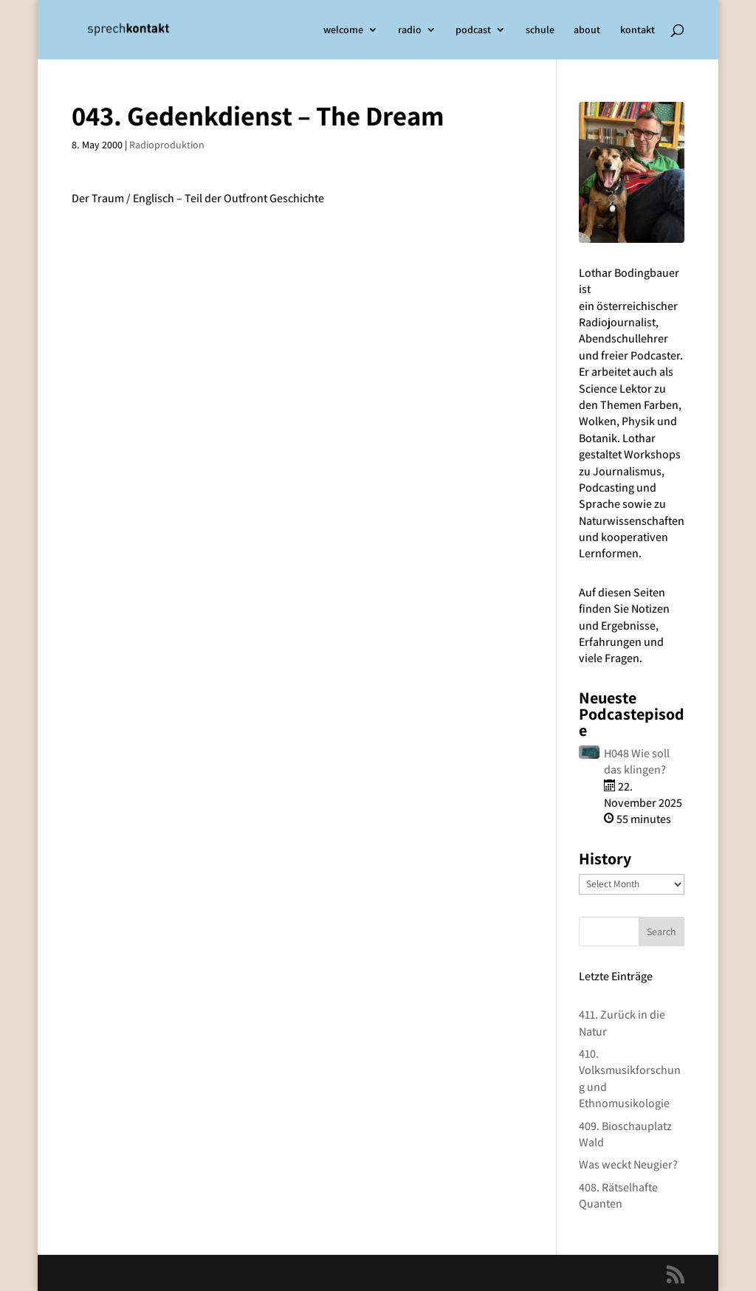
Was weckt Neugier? (628, 1164)
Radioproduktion (167, 144)
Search (661, 931)
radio (410, 30)
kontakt (637, 30)
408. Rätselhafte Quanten (618, 1195)
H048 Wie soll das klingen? (637, 761)
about (587, 30)
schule (540, 30)
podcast (473, 30)
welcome (343, 30)
